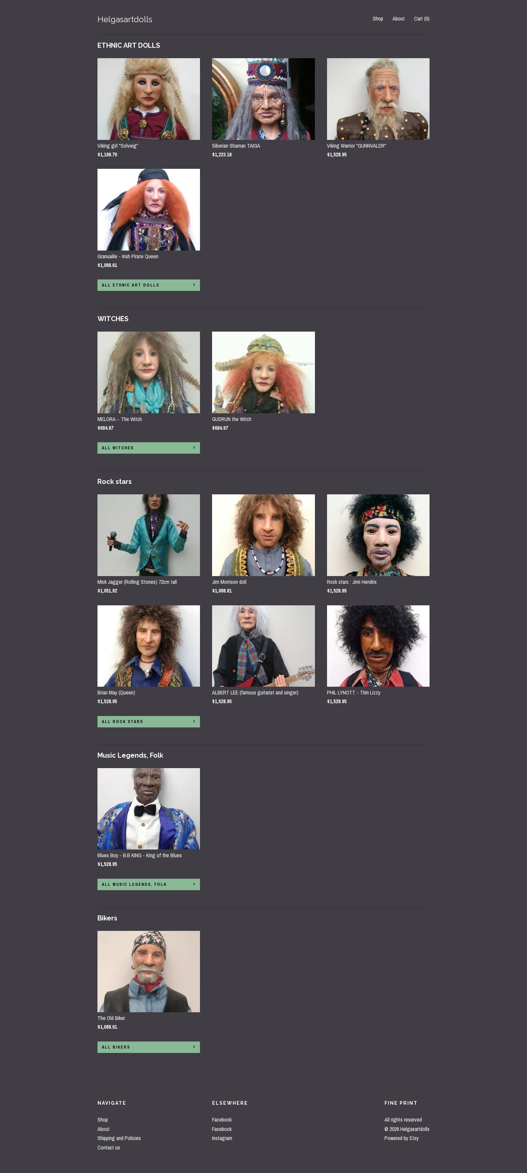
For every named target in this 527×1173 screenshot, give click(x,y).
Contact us (108, 1147)
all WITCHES (118, 448)
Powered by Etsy (401, 1138)
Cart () (422, 18)
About (399, 18)
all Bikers (116, 1047)
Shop (378, 18)
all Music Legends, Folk (134, 884)
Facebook (222, 1119)
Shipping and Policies (119, 1138)
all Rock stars (122, 721)
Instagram (222, 1138)
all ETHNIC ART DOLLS (130, 285)
